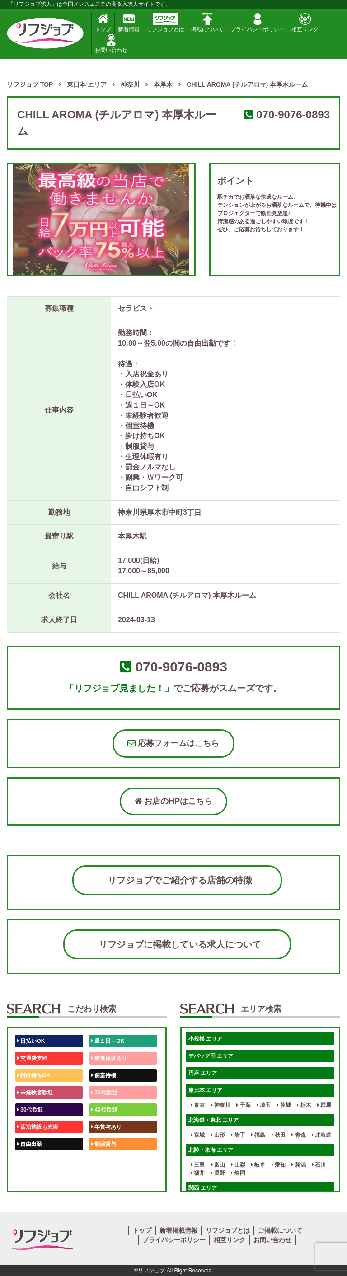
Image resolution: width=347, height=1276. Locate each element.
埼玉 (264, 1105)
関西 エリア (202, 1188)
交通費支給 (32, 1058)
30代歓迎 (30, 1110)
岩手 (238, 1135)
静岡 (238, 1173)
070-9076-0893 (293, 114)
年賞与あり (106, 1127)
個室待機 (103, 1075)
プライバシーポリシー (257, 23)
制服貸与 (103, 1144)
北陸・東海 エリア (210, 1150)
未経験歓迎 (106, 1161)
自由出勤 (29, 1144)
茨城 (284, 1105)
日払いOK (31, 1041)
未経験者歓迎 (35, 1092)
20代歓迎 (104, 1092)
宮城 (198, 1135)
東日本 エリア (205, 1090)
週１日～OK (107, 1041)
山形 (218, 1135)
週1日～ (102, 1178)
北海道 (321, 1135)
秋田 (279, 1135)
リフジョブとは (165, 23)
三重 (198, 1165)
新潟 (298, 1165)
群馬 (324, 1105)
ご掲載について (280, 1230)
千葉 (243, 1105)
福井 (198, 1173)
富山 (218, 1165)
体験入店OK (33, 1178)
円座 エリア (202, 1073)
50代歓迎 (30, 1161)
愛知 (279, 1165)
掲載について (207, 23)
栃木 (304, 1105)
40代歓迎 (104, 1110)
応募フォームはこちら (173, 743)
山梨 (238, 1165)
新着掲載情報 (178, 1230)
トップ (103, 23)
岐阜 (258, 1165)
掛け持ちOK (33, 1075)
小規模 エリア (205, 1039)
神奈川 (220, 1105)
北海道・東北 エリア (213, 1120)
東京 (198, 1105)
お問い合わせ (111, 43)
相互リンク (305, 23)
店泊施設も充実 (37, 1127)
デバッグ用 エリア (210, 1056)
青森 (298, 1135)
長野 (218, 1173)
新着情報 (129, 23)
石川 (319, 1165)
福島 (258, 1135)
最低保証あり (109, 1058)
